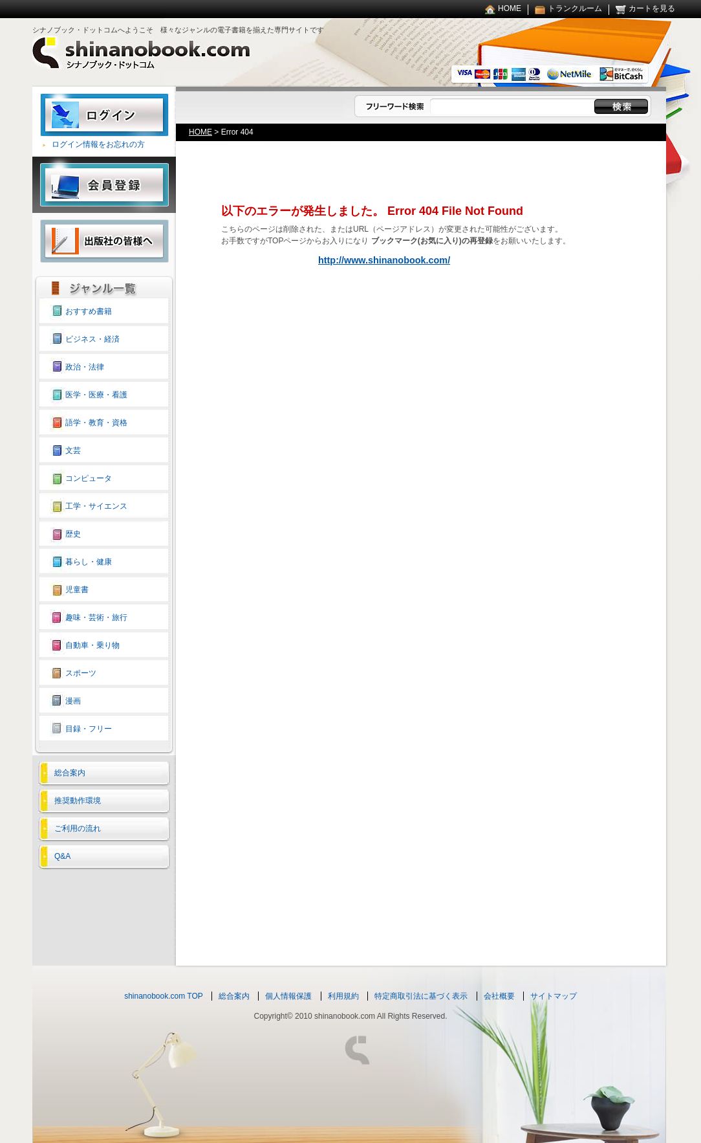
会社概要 (499, 996)
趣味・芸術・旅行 (96, 617)
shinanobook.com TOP (163, 996)
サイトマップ (553, 996)
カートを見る (652, 8)
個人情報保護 (288, 996)
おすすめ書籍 (88, 311)
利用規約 (343, 996)
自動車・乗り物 (92, 645)
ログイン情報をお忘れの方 (98, 144)
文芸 (73, 450)
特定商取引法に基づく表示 (421, 996)
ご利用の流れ (77, 828)
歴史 (73, 533)
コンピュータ (88, 478)
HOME (509, 8)
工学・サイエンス (96, 506)
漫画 (73, 700)
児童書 (77, 589)
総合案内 (69, 772)
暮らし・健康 (88, 561)
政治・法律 (84, 367)
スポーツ (80, 673)
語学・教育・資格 (96, 422)
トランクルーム (575, 8)
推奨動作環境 (77, 800)
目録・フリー (88, 728)
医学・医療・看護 (96, 394)
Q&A (62, 856)
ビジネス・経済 (92, 339)
